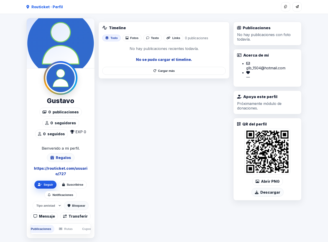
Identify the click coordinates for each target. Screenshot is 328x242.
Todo (111, 38)
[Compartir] (297, 6)
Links (173, 38)
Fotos (132, 38)
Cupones (88, 229)
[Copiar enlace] (285, 6)
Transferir (75, 216)
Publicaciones (38, 229)
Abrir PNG (267, 181)
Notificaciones (60, 195)
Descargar (267, 192)
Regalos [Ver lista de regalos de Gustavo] (60, 157)
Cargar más (164, 71)
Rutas (66, 229)
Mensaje (44, 216)
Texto (152, 38)
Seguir (45, 184)
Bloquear (76, 205)
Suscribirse (72, 184)
